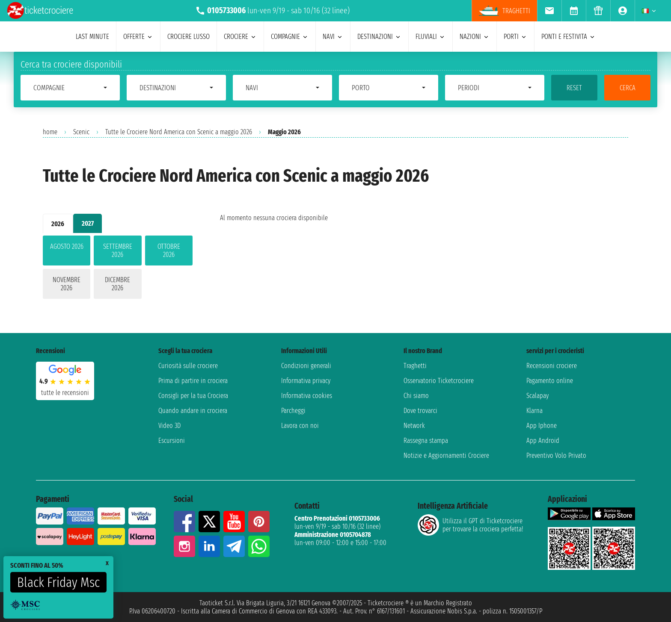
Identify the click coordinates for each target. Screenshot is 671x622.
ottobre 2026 (168, 250)
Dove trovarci (420, 411)
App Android (542, 440)
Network (414, 426)
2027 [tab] (88, 223)
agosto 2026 (66, 246)
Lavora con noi (300, 426)
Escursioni (171, 440)
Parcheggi (293, 411)
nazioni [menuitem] (475, 36)
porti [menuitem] (515, 36)
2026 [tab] (57, 224)
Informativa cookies (306, 396)
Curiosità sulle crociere (188, 366)
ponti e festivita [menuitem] (568, 36)
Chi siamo (416, 396)
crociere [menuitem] (240, 36)
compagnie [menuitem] (290, 36)
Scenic (81, 132)
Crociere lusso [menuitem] (188, 36)
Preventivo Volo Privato (556, 455)
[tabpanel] (118, 269)
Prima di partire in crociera (193, 381)
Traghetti (415, 366)
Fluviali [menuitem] (430, 36)
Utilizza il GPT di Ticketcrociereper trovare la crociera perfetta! (470, 525)
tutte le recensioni (65, 393)
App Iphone (541, 426)
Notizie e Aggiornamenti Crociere (446, 455)
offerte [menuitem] (138, 36)
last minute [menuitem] (92, 36)
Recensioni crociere (551, 366)
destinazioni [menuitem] (379, 36)
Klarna (534, 411)
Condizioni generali (306, 366)
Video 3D (169, 426)
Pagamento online (549, 381)
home (50, 132)
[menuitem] (549, 10)
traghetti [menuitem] (504, 11)
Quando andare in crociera (192, 411)
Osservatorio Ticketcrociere (439, 381)
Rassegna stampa (426, 440)
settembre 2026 (117, 250)
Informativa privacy (305, 381)
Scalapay (537, 396)
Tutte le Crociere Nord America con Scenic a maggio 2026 (178, 132)
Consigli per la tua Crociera (193, 396)
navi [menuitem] (333, 36)
